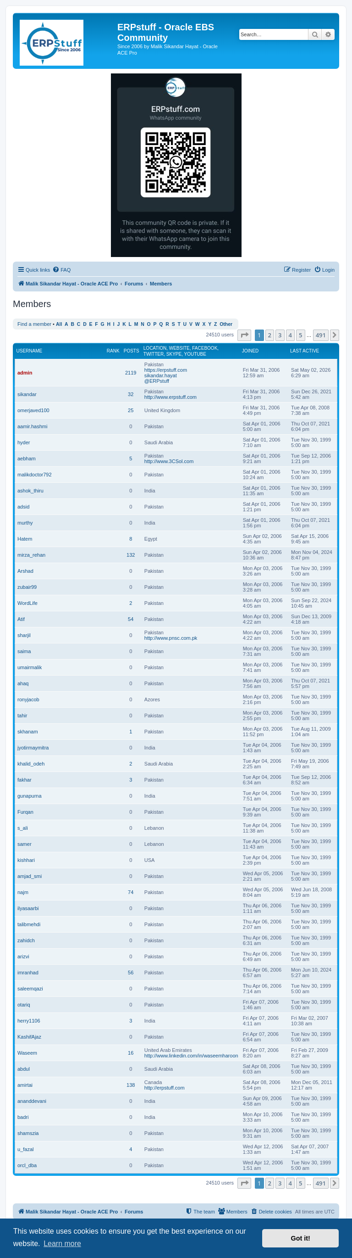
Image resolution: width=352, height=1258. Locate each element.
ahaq (22, 683)
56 (130, 972)
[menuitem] (61, 269)
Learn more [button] (62, 1243)
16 (130, 1053)
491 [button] (321, 335)
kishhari (26, 860)
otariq (23, 1004)
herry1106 (28, 1020)
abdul (23, 1069)
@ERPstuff (156, 381)
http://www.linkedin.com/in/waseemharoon (191, 1055)
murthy (25, 523)
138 (130, 1085)
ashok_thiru (30, 490)
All (59, 324)
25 (130, 410)
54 (130, 619)
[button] (244, 335)
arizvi (23, 956)
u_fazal (25, 1149)
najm (22, 892)
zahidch (26, 940)
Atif (21, 619)
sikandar (27, 394)
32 (130, 394)
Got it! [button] (300, 1238)
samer (24, 844)
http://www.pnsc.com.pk (171, 638)
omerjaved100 (33, 410)
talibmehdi (28, 924)
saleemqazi (30, 988)
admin (24, 372)
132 (130, 555)
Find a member (34, 324)
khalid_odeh (30, 763)
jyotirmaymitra (33, 747)
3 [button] (279, 335)
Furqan (25, 812)
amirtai (25, 1085)
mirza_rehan (31, 555)
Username (29, 350)
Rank (113, 350)
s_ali (22, 828)
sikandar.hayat (160, 375)
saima (24, 651)
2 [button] (269, 335)
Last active (304, 350)
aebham (26, 458)
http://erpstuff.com (164, 1087)
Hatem (24, 539)
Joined (250, 350)
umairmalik (29, 667)
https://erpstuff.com (165, 370)
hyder (23, 442)
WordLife (27, 603)
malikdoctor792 (34, 474)
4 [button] (290, 335)
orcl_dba (27, 1165)
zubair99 (27, 587)
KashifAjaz (29, 1037)
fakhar (24, 780)
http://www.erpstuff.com (170, 397)
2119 (130, 372)
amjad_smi (29, 876)
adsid (23, 506)
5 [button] (300, 335)
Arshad (25, 571)
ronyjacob (28, 699)
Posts (131, 350)
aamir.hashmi (32, 426)
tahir (22, 715)
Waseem (27, 1053)
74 (130, 892)
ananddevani (31, 1101)
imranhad (27, 972)
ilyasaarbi (27, 908)
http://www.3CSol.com (169, 461)
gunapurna (29, 796)
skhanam (27, 731)
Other (226, 324)
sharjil (24, 635)
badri (22, 1117)
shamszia (27, 1133)
